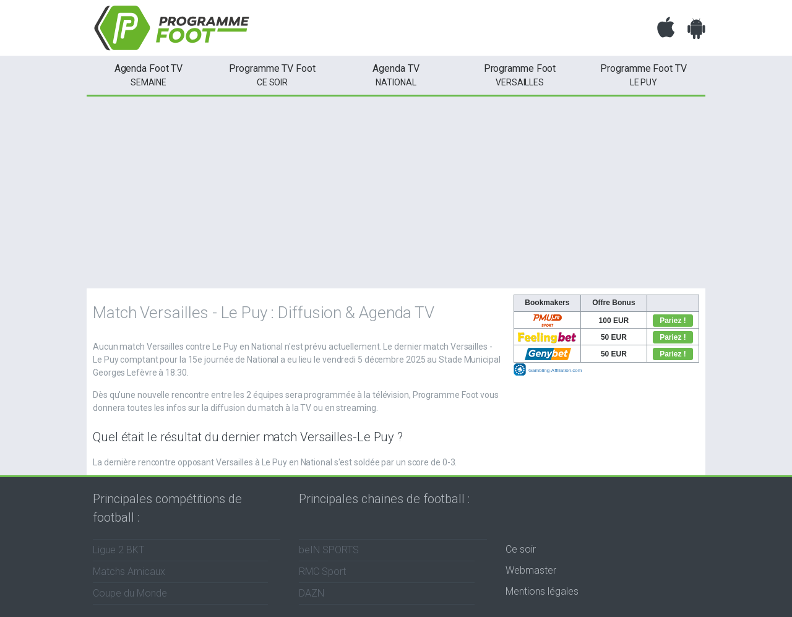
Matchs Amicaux (129, 571)
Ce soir (521, 549)
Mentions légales (542, 591)
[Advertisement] (396, 189)
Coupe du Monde (130, 593)
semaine (148, 74)
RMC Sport (322, 571)
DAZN (311, 593)
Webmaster (531, 570)
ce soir (272, 74)
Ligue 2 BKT (118, 550)
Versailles (520, 74)
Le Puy (643, 74)
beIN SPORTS (329, 550)
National (396, 74)
